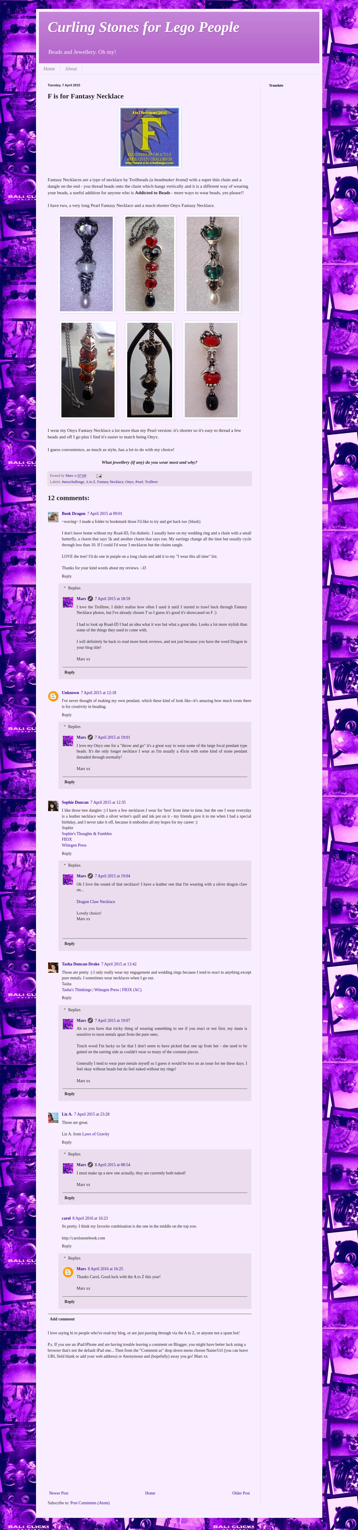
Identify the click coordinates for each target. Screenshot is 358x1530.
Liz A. (67, 1114)
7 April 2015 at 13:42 (119, 964)
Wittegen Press (74, 845)
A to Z (90, 482)
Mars (81, 599)
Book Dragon (74, 513)
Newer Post (58, 1493)
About (71, 68)
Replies (74, 588)
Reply (67, 576)
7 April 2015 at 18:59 (112, 599)
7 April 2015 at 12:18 (98, 693)
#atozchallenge (73, 482)
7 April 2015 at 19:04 (112, 876)
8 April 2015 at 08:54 (112, 1165)
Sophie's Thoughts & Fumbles (87, 834)
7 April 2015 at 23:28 (91, 1114)
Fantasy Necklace (110, 482)
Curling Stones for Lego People (144, 27)
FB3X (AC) (132, 990)
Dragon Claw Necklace (96, 901)
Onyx (129, 482)
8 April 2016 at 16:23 (90, 1218)
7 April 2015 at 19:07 (112, 1020)
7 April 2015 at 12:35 (108, 802)
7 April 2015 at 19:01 (112, 737)
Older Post (241, 1493)
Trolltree (151, 482)
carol (66, 1218)
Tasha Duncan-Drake (80, 964)
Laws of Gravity (95, 1134)
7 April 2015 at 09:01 (104, 513)
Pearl (139, 482)
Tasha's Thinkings (76, 990)
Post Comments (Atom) (90, 1503)
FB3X (67, 839)
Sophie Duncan (75, 802)
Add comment (62, 1319)
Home (49, 68)
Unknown (70, 693)
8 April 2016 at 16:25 (105, 1269)
